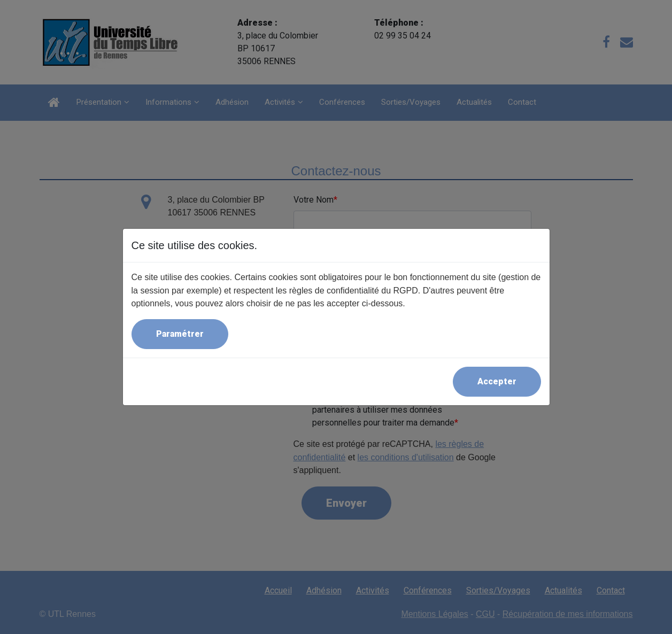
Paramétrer (180, 334)
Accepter (496, 381)
